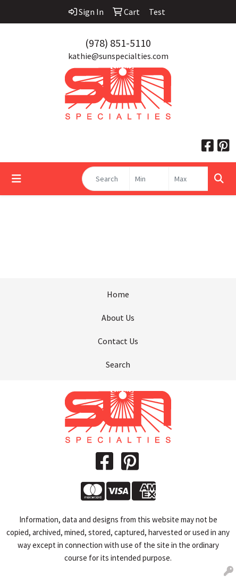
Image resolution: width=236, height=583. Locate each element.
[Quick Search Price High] (188, 178)
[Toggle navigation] (16, 178)
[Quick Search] (106, 178)
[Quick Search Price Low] (149, 178)
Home (118, 294)
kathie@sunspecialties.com (118, 56)
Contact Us (118, 341)
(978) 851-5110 (118, 42)
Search (118, 364)
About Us (118, 317)
